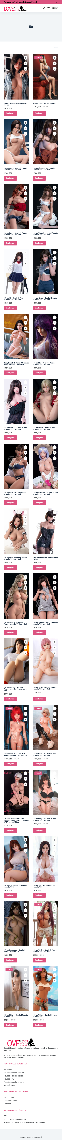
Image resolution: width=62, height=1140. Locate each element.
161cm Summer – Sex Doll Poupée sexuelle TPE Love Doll (15, 623)
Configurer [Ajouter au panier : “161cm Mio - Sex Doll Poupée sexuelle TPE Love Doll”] (10, 503)
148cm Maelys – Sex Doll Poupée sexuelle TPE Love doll (45, 951)
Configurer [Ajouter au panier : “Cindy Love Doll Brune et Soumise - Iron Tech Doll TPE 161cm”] (10, 373)
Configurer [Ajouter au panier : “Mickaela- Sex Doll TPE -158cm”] (39, 113)
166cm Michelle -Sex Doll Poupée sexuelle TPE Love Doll (45, 234)
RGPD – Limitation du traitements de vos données (24, 1122)
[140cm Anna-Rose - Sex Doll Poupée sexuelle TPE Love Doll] (16, 727)
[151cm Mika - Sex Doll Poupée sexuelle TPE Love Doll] (16, 401)
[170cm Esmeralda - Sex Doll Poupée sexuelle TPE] (16, 923)
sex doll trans (9, 1085)
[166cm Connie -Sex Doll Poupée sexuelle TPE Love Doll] (16, 141)
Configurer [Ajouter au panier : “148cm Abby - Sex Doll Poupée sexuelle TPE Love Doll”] (39, 830)
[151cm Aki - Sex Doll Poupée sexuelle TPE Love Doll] (16, 271)
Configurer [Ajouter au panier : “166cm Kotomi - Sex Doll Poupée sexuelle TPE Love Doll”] (39, 438)
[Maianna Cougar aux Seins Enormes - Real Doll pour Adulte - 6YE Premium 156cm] (16, 792)
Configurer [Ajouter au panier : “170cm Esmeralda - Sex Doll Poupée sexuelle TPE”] (10, 960)
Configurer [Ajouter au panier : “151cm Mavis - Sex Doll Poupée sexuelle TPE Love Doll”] (39, 699)
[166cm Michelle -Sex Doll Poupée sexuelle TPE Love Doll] (45, 206)
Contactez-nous (10, 1101)
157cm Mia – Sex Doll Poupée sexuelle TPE (44, 886)
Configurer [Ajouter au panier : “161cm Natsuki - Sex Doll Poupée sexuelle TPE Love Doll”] (39, 503)
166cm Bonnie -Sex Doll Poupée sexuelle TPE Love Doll (16, 234)
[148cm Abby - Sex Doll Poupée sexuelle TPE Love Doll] (45, 792)
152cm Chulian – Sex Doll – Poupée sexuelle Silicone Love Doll (15, 689)
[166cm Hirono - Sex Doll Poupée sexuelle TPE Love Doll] (45, 271)
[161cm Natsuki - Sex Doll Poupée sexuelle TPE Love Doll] (45, 466)
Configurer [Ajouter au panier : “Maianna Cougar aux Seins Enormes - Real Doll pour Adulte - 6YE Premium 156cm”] (10, 830)
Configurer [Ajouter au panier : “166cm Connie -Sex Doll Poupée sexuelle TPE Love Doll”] (10, 178)
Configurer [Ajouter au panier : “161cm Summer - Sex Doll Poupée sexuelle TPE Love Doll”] (10, 632)
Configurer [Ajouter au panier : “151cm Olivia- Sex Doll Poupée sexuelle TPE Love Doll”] (39, 373)
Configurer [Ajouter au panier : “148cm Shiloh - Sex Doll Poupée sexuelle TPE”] (10, 1025)
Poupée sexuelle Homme (14, 1073)
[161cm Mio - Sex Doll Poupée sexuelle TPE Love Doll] (16, 466)
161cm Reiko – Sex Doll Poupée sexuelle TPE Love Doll (15, 558)
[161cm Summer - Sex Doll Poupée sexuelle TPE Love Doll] (16, 596)
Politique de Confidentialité (15, 1119)
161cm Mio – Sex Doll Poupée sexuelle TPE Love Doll (15, 493)
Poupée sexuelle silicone (14, 1082)
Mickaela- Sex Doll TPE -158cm (44, 103)
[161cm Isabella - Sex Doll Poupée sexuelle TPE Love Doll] (45, 596)
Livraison (7, 1104)
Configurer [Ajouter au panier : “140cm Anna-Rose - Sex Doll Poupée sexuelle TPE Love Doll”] (10, 764)
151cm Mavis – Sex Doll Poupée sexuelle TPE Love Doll (44, 688)
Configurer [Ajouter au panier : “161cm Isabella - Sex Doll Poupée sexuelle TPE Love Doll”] (39, 632)
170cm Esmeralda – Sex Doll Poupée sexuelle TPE (14, 951)
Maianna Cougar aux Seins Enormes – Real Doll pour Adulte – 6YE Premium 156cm (16, 820)
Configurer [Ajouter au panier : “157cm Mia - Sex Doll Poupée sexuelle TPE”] (39, 895)
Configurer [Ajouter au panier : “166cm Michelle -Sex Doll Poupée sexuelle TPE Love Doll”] (39, 243)
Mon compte (9, 1097)
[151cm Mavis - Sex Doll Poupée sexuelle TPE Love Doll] (45, 661)
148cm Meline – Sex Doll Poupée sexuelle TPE (45, 1016)
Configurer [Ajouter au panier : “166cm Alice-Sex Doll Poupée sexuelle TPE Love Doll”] (39, 178)
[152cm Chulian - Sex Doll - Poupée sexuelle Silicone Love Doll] (16, 661)
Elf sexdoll (8, 1070)
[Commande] (56, 49)
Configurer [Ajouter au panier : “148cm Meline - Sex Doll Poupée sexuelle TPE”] (39, 1025)
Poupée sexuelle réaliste (14, 1076)
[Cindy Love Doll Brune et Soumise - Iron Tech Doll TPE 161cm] (16, 336)
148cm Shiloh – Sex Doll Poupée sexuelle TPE (16, 1016)
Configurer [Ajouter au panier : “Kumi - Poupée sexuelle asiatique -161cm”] (39, 567)
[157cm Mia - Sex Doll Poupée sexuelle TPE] (45, 858)
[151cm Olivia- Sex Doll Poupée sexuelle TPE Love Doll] (45, 336)
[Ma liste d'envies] (57, 3)
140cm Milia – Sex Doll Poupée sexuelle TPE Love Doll (44, 754)
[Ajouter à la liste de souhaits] (25, 58)
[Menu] (48, 8)
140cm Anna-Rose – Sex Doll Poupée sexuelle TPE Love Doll (15, 754)
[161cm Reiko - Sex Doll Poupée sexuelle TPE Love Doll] (16, 531)
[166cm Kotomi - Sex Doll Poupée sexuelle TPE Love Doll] (45, 401)
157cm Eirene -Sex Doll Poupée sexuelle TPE (15, 886)
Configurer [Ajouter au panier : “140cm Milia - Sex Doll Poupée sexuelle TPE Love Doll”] (39, 764)
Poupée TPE (9, 1079)
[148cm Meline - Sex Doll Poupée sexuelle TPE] (45, 988)
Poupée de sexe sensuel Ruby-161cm (15, 104)
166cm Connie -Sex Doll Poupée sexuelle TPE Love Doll (16, 169)
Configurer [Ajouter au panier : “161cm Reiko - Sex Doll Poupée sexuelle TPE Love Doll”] (10, 567)
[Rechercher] (44, 8)
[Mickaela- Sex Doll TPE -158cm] (45, 77)
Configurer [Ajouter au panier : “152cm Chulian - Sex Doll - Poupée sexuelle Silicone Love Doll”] (10, 699)
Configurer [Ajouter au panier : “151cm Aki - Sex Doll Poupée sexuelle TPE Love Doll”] (10, 308)
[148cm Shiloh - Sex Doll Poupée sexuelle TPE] (16, 988)
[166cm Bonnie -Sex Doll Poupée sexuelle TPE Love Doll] (16, 206)
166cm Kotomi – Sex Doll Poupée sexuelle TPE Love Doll (45, 428)
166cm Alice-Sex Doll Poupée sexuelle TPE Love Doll (44, 169)
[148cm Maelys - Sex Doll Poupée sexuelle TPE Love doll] (45, 923)
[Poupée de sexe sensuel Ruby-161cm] (16, 77)
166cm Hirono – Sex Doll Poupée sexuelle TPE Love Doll (45, 299)
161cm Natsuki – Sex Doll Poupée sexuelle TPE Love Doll (45, 493)
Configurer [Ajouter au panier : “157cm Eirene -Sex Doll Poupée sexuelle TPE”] (10, 895)
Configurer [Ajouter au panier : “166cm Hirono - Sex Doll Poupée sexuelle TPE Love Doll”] (39, 308)
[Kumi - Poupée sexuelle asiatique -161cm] (45, 531)
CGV (5, 1116)
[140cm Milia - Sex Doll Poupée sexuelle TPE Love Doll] (45, 727)
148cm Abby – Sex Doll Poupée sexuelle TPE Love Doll (44, 819)
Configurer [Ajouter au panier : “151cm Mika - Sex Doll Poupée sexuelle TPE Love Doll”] (10, 438)
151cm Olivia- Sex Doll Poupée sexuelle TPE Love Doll (44, 363)
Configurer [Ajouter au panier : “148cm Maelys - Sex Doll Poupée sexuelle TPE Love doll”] (39, 960)
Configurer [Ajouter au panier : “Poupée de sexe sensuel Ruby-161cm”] (10, 113)
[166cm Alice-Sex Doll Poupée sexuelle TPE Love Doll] (45, 141)
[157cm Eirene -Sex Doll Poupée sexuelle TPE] (16, 858)
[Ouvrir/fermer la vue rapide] (25, 69)
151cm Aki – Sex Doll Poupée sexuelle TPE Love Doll (14, 299)
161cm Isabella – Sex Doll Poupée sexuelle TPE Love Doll (45, 623)
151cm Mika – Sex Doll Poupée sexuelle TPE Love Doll (15, 428)
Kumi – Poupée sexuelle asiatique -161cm (45, 558)
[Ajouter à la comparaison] (25, 63)
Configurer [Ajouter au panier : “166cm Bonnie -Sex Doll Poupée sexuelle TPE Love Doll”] (10, 243)
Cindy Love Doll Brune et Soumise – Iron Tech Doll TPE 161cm (16, 363)
